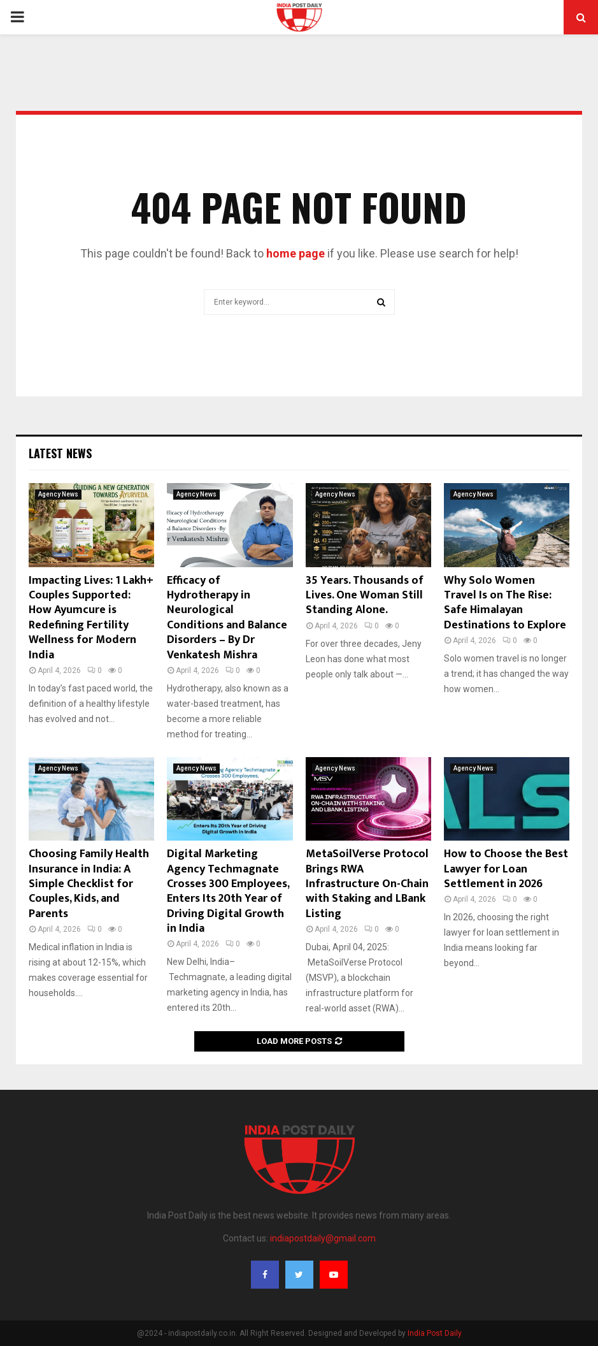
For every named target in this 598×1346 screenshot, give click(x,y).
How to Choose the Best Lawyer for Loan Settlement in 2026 (506, 869)
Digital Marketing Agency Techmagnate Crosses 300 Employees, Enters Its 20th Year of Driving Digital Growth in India (228, 891)
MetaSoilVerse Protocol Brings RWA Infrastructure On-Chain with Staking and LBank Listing (367, 883)
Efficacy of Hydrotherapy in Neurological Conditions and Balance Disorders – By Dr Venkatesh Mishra (227, 618)
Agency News (58, 494)
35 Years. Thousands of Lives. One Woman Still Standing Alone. (365, 595)
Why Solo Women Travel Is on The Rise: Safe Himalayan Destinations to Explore (505, 603)
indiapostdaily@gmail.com (323, 1238)
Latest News (60, 453)
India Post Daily (435, 1333)
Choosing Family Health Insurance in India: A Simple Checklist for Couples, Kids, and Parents (89, 883)
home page (295, 253)
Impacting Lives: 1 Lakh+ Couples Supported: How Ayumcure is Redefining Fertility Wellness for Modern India (91, 618)
